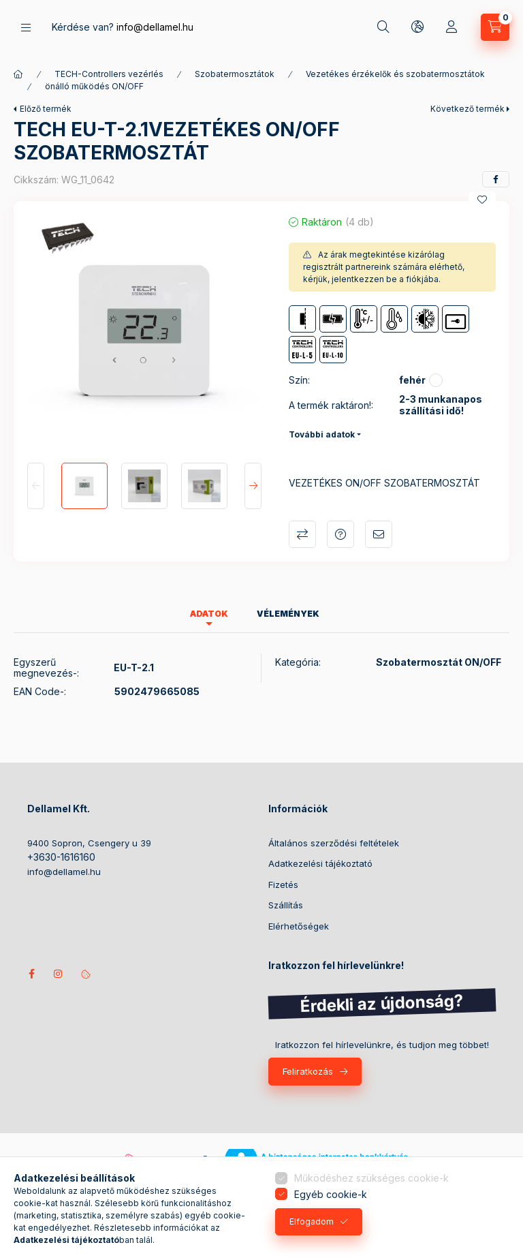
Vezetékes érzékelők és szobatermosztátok (395, 74)
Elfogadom (311, 1221)
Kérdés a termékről (340, 534)
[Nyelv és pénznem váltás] (417, 27)
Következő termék (467, 109)
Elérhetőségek (298, 926)
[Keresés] (383, 27)
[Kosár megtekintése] (495, 27)
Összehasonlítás (302, 534)
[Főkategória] (18, 74)
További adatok (322, 434)
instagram (58, 973)
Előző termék (46, 109)
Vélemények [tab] (288, 614)
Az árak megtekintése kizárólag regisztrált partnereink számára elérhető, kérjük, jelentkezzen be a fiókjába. (383, 266)
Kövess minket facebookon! (31, 973)
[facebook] (495, 179)
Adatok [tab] (209, 614)
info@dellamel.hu (154, 27)
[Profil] (451, 27)
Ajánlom (378, 534)
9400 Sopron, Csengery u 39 (89, 843)
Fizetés (283, 884)
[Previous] (35, 486)
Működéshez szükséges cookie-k (371, 1178)
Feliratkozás (308, 1071)
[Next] (253, 486)
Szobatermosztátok (234, 74)
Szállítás (285, 905)
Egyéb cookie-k (330, 1194)
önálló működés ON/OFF (94, 86)
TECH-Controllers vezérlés (108, 74)
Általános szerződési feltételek (333, 843)
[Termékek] (26, 27)
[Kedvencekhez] (482, 199)
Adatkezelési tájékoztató (320, 863)
